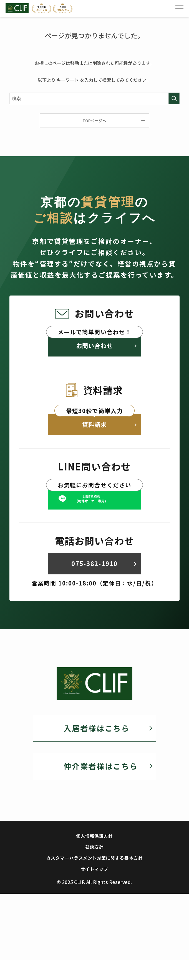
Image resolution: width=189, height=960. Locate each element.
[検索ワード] (94, 98)
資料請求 (94, 434)
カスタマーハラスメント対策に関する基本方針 (94, 891)
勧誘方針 (94, 878)
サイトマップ (94, 905)
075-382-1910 (94, 588)
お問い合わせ (94, 349)
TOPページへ (94, 120)
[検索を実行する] (174, 98)
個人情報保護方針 (94, 864)
